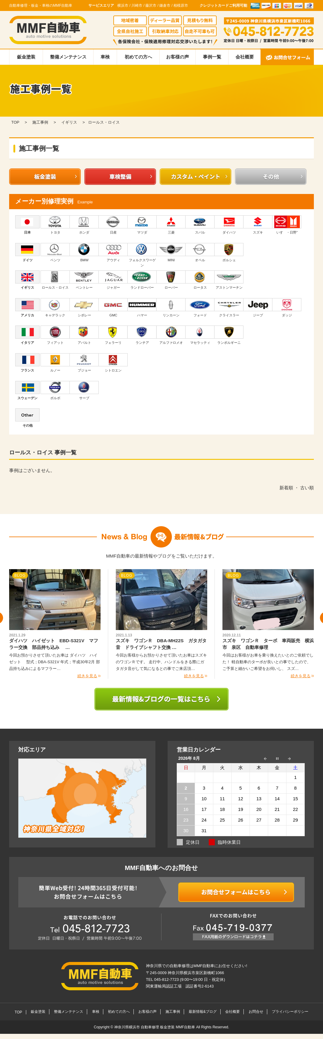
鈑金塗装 (26, 56)
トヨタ (55, 224)
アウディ (113, 252)
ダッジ (286, 307)
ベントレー (84, 279)
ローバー (171, 279)
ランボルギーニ (229, 335)
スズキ (257, 224)
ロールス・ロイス (55, 279)
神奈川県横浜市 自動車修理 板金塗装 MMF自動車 (155, 1027)
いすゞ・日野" (286, 224)
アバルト (84, 335)
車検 (105, 56)
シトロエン (113, 362)
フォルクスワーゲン (142, 255)
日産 (113, 224)
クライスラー (229, 307)
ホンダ (84, 224)
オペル (200, 252)
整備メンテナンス (68, 56)
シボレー (84, 307)
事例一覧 (212, 56)
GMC (113, 307)
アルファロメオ (171, 335)
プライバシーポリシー (290, 1011)
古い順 (307, 487)
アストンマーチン (229, 279)
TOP (18, 1012)
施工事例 (172, 1011)
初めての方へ (138, 56)
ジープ (257, 307)
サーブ (84, 390)
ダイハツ (229, 224)
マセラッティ (200, 335)
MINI (171, 252)
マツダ (142, 224)
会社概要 (245, 56)
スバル (200, 224)
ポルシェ (229, 252)
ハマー (142, 307)
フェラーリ (113, 335)
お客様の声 (177, 56)
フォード (200, 307)
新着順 (286, 487)
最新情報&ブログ (203, 1011)
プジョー (84, 362)
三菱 (171, 224)
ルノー (55, 362)
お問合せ (256, 1011)
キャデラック (55, 307)
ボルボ (55, 390)
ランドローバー (142, 279)
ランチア (142, 335)
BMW (84, 252)
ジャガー (113, 279)
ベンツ (55, 252)
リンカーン (171, 307)
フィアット (55, 335)
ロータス (200, 279)
